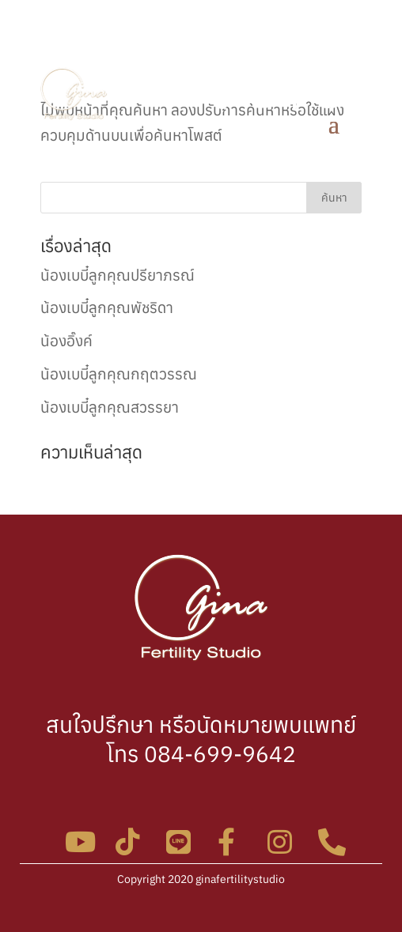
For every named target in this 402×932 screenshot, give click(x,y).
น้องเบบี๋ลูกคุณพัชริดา (106, 307)
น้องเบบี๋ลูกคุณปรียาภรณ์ (117, 275)
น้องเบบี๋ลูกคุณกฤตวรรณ (118, 373)
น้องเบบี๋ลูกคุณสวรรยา (109, 407)
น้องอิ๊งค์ (66, 340)
